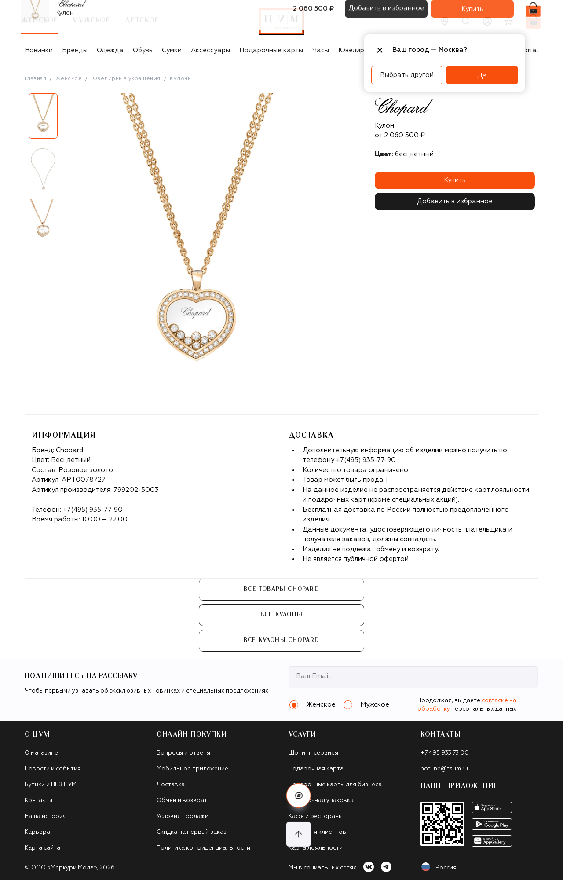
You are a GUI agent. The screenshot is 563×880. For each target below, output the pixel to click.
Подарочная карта (316, 769)
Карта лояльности (316, 848)
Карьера (37, 832)
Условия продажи (182, 816)
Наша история (45, 816)
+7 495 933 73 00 (444, 753)
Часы (320, 50)
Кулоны (181, 78)
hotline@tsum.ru (444, 769)
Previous (18, 172)
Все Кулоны (281, 615)
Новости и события (53, 769)
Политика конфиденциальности (203, 848)
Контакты (38, 800)
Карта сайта (42, 848)
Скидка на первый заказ (192, 832)
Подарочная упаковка (321, 800)
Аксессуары (210, 50)
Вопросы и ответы (183, 753)
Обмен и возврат (182, 800)
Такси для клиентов (317, 832)
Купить (455, 180)
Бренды (75, 50)
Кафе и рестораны (316, 816)
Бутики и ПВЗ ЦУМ (51, 785)
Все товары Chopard (281, 589)
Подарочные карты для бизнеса (335, 785)
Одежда (110, 50)
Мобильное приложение (192, 769)
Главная (35, 78)
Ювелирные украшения (126, 78)
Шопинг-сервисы (313, 753)
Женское (69, 78)
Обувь (143, 50)
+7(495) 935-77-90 (93, 509)
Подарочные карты (271, 50)
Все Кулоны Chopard (282, 640)
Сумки (172, 50)
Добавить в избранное (455, 201)
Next (68, 172)
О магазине (41, 753)
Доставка (171, 785)
